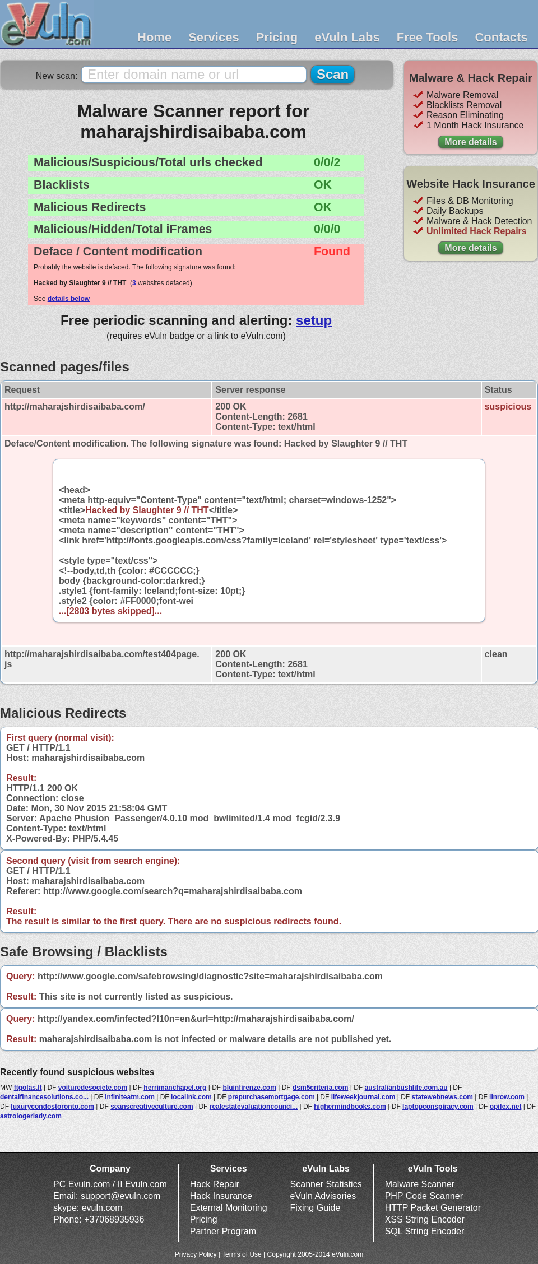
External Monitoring (228, 1207)
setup (314, 320)
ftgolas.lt (28, 1087)
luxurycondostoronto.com (52, 1106)
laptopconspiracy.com (437, 1106)
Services (213, 37)
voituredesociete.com (92, 1087)
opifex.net (506, 1106)
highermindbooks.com (350, 1106)
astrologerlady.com (31, 1116)
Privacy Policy (196, 1254)
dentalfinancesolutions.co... (44, 1097)
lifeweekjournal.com (363, 1097)
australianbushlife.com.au (406, 1087)
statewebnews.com (442, 1097)
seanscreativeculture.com (151, 1106)
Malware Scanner (420, 1184)
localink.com (191, 1097)
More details (470, 142)
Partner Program (223, 1231)
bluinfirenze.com (249, 1087)
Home (154, 37)
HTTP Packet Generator (433, 1207)
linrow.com (507, 1097)
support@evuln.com (121, 1196)
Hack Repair (214, 1184)
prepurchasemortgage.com (271, 1097)
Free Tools (427, 37)
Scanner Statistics (326, 1184)
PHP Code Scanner (424, 1196)
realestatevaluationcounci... (254, 1106)
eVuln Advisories (323, 1196)
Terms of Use (242, 1254)
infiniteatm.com (130, 1097)
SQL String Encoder (425, 1231)
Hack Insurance (221, 1196)
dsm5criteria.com (320, 1087)
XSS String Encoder (425, 1219)
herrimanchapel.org (174, 1087)
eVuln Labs (347, 37)
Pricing (277, 37)
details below (69, 299)
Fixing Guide (315, 1207)
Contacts (501, 37)
